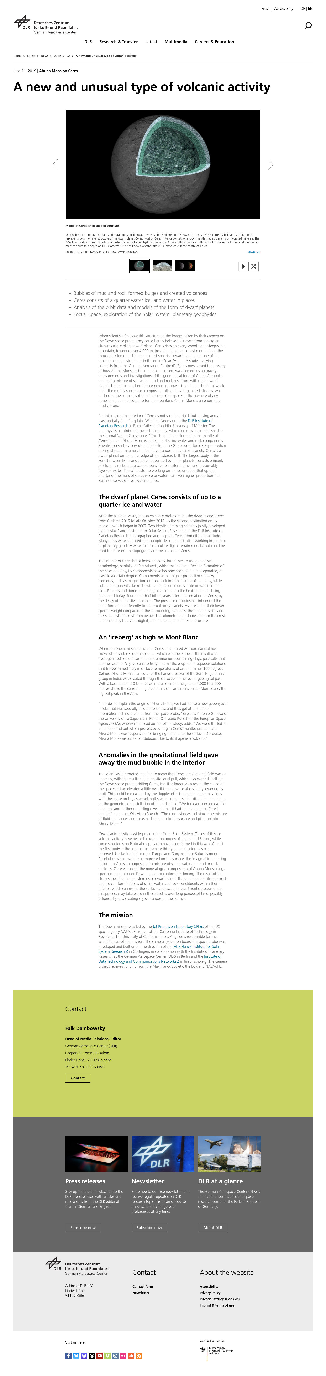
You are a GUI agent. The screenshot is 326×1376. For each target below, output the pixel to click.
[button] (163, 184)
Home (17, 55)
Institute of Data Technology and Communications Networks (160, 959)
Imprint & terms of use (217, 1305)
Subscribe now (83, 1227)
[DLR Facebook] (68, 1357)
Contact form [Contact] (142, 1286)
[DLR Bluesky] (76, 1357)
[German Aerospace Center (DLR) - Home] (47, 24)
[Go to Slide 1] (139, 266)
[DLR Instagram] (115, 1357)
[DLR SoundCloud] (131, 1357)
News (44, 55)
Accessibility (283, 8)
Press (265, 8)
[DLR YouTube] (99, 1357)
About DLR (212, 1227)
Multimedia (176, 41)
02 (68, 55)
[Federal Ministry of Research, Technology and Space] (220, 1364)
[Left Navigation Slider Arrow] (72, 164)
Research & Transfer (118, 41)
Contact (78, 1078)
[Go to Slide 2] (162, 266)
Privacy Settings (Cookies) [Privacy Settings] (220, 1299)
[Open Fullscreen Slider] (253, 267)
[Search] (308, 25)
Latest (151, 41)
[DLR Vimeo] (107, 1357)
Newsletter (140, 1293)
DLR (88, 41)
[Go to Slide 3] (185, 266)
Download (253, 252)
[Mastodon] (84, 1357)
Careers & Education (214, 41)
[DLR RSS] (139, 1357)
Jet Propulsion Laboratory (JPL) (177, 926)
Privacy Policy (210, 1293)
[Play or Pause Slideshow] (243, 267)
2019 (57, 55)
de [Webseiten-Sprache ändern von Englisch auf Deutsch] (303, 8)
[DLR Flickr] (123, 1357)
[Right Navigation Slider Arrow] (256, 164)
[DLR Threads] (92, 1357)
